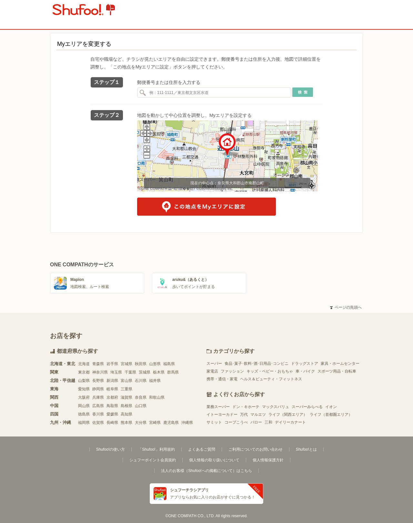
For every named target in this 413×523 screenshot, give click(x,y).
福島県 (169, 364)
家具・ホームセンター (340, 363)
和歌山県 (157, 397)
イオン (331, 407)
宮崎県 (155, 422)
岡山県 (84, 406)
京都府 (112, 397)
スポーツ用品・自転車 (336, 371)
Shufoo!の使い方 (110, 449)
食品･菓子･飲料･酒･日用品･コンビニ (256, 363)
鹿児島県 (171, 422)
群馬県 (173, 372)
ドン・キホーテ (245, 407)
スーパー (214, 363)
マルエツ (258, 414)
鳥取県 (112, 406)
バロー (256, 422)
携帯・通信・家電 (221, 379)
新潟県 (112, 380)
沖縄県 (187, 422)
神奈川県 (100, 372)
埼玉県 (116, 372)
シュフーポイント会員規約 (152, 460)
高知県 (126, 414)
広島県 (98, 406)
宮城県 (126, 364)
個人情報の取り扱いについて (214, 460)
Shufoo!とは (306, 449)
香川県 (98, 414)
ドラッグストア (304, 363)
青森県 (98, 364)
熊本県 (126, 422)
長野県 (98, 380)
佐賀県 (98, 422)
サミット (214, 422)
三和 (268, 422)
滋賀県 (126, 397)
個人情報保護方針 (268, 460)
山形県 (155, 364)
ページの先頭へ (346, 307)
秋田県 (140, 364)
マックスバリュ (275, 407)
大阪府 (84, 397)
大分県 (140, 422)
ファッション (232, 371)
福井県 (155, 380)
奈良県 (140, 397)
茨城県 (144, 372)
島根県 (126, 406)
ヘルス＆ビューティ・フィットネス (271, 379)
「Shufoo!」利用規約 (156, 449)
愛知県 (84, 389)
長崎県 (112, 422)
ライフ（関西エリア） (287, 414)
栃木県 (159, 372)
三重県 (126, 389)
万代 (244, 414)
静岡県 (98, 389)
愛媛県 (112, 414)
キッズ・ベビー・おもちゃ (270, 371)
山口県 (140, 406)
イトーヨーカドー (221, 414)
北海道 (84, 364)
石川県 (140, 380)
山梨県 (84, 380)
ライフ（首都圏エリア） (331, 414)
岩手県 (112, 364)
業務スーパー (218, 407)
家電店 (212, 371)
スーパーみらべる (307, 407)
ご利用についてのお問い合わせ (255, 449)
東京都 (84, 372)
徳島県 (84, 414)
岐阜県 (112, 389)
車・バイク (305, 371)
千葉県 (130, 372)
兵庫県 (98, 397)
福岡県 (84, 422)
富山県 (126, 380)
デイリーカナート (290, 422)
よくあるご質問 (201, 449)
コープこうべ (236, 422)
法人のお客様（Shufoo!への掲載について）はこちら (206, 470)
